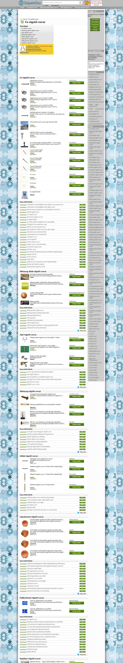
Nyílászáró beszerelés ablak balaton (37, 327)
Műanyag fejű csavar (95, 242)
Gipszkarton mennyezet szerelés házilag (38, 591)
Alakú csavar (93, 336)
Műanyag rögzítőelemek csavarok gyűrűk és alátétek (45, 404)
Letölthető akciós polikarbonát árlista (37, 646)
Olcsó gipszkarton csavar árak (35, 571)
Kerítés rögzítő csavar (95, 208)
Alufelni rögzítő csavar (95, 193)
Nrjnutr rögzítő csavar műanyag (35, 439)
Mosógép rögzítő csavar (95, 190)
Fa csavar (33, 174)
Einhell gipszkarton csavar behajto (36, 581)
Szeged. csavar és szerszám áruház (36, 244)
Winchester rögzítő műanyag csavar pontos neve (40, 434)
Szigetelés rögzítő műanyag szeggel (37, 449)
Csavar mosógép (93, 377)
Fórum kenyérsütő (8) (95, 89)
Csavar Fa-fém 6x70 (36, 166)
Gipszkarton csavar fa (36, 80)
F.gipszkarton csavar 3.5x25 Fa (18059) (41, 91)
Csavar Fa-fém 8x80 (36, 158)
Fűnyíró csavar (93, 372)
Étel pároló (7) (93, 119)
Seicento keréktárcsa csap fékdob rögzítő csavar (40, 377)
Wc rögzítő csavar (32, 214)
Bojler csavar (93, 338)
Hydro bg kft (30, 259)
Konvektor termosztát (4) (96, 97)
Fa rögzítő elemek (35, 191)
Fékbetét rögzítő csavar (95, 224)
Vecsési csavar (93, 375)
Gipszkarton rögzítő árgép (34, 568)
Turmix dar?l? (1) (94, 111)
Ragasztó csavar (93, 324)
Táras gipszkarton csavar (96, 286)
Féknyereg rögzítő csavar (96, 227)
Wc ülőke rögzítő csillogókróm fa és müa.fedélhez (41, 222)
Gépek (22, 7)
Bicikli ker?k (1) (93, 77)
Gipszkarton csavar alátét (96, 288)
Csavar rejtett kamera (95, 321)
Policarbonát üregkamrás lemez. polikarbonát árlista (41, 636)
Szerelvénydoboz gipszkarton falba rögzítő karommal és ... (47, 519)
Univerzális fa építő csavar (34, 247)
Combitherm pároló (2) (95, 116)
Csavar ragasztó (93, 326)
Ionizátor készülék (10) (95, 124)
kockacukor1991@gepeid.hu (33, 49)
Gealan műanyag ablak (36, 292)
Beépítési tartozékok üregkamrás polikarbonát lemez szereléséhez (45, 622)
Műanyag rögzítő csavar (82, 7)
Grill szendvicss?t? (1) (95, 79)
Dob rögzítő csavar (94, 157)
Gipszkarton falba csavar (96, 291)
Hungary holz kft (31, 254)
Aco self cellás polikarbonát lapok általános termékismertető (43, 627)
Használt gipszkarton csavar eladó (36, 576)
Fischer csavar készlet (95, 319)
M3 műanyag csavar (94, 257)
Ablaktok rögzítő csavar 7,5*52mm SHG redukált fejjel (46, 466)
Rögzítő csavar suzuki (33, 382)
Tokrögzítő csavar (32, 237)
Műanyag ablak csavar (95, 239)
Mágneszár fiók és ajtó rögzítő (39, 362)
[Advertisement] (51, 14)
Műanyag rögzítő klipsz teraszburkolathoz (38, 446)
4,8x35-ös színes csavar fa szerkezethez (41, 132)
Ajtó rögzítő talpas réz (33, 374)
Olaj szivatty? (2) (94, 84)
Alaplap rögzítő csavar (95, 165)
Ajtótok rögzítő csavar (33, 212)
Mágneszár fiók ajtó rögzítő (38, 356)
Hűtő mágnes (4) (94, 114)
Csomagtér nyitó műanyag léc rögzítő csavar (43, 394)
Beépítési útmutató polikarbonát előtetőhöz (39, 631)
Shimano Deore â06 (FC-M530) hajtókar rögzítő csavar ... (48, 661)
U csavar (91, 333)
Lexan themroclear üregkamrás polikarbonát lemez (41, 624)
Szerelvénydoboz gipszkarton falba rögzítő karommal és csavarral (45, 566)
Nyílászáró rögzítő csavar (96, 206)
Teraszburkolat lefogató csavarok (36, 266)
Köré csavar (92, 343)
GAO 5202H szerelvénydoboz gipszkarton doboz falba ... (46, 540)
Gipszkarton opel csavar (96, 293)
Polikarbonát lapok (32, 649)
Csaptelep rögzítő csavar (96, 170)
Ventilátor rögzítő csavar (96, 175)
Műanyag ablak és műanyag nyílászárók (38, 313)
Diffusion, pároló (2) (95, 99)
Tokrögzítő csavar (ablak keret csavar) (41, 459)
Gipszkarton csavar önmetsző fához (36, 232)
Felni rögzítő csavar (94, 232)
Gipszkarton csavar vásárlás (34, 578)
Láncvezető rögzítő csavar (96, 215)
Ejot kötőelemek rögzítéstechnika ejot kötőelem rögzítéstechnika (44, 251)
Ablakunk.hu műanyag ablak (35, 320)
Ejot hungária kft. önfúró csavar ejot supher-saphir (41, 229)
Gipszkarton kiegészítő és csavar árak (37, 573)
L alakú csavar (93, 346)
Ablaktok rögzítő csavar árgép (35, 502)
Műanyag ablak (34, 301)
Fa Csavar (33, 183)
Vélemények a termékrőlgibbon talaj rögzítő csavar (41, 207)
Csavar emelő (93, 367)
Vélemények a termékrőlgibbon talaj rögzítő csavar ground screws (45, 204)
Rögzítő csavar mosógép (96, 234)
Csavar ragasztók (31, 239)
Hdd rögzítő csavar (94, 160)
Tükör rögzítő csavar (95, 177)
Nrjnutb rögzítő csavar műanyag (36, 436)
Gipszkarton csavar (32, 583)
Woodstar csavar (31, 249)
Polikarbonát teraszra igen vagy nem (37, 641)
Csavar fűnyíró (93, 365)
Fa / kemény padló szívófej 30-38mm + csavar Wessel (45, 142)
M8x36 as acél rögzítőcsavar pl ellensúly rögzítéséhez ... (46, 411)
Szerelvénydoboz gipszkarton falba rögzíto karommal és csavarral (45, 588)
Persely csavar (93, 348)
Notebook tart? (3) (94, 74)
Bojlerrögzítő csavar (94, 351)
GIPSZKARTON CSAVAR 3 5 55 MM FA (42, 112)
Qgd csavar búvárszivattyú (93, 359)
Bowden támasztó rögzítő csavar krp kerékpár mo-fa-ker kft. (43, 209)
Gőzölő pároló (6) (94, 121)
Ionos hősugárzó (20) (95, 94)
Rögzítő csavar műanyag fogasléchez (37, 441)
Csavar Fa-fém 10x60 (36, 150)
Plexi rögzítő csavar (94, 162)
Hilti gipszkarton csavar (95, 300)
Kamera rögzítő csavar (95, 167)
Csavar (25, 19)
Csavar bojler (93, 370)
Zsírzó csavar (93, 341)
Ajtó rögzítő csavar (66, 7)
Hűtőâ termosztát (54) (96, 109)
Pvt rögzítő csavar (32, 505)
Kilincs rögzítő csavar (95, 229)
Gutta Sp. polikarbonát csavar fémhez (41, 600)
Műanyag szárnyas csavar (96, 277)
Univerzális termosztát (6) (96, 102)
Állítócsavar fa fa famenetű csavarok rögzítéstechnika (41, 261)
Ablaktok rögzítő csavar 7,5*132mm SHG (42, 484)
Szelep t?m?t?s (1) (94, 82)
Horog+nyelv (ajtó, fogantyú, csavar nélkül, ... (43, 345)
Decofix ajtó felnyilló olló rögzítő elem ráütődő (40, 372)
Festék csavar (93, 380)
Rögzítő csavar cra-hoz (33, 384)
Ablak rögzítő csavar (27, 36)
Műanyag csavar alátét (95, 266)
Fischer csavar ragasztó (95, 260)
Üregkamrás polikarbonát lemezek (36, 639)
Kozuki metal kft (31, 256)
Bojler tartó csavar (94, 328)
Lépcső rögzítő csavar (33, 322)
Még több (83, 330)
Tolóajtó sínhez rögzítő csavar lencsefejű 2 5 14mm (44, 337)
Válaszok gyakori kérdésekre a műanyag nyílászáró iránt (42, 325)
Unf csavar (92, 331)
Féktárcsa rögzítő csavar (96, 220)
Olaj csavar (92, 356)
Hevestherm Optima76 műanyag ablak (41, 274)
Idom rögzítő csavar (94, 217)
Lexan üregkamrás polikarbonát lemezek (38, 629)
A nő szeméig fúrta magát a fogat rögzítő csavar (40, 500)
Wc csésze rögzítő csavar (96, 172)
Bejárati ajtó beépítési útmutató (35, 264)
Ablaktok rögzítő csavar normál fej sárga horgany (40, 497)
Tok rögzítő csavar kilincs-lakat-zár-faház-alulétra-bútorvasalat (44, 379)
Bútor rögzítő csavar (95, 199)
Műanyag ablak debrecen (34, 315)
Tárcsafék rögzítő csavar (96, 184)
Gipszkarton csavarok (33, 586)
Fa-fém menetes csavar (33, 242)
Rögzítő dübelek (31, 651)
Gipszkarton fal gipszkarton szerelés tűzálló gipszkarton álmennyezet (46, 563)
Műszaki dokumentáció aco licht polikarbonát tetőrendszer (43, 634)
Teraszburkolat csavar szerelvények (36, 234)
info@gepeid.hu (24, 52)
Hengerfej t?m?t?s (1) (95, 87)
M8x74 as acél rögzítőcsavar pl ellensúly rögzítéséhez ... (46, 422)
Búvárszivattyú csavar (95, 362)
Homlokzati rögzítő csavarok (35, 217)
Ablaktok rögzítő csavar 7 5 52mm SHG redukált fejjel (46, 474)
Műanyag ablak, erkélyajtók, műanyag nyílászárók (45, 282)
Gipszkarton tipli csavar (95, 252)
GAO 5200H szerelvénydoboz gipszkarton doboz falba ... (46, 530)
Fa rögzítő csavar (32, 7)
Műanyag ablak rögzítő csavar (49, 7)
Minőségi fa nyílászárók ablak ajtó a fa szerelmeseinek (42, 510)
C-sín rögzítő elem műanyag (35, 444)
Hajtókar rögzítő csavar (28, 43)
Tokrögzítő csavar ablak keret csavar (37, 224)
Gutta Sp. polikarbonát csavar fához (40, 609)
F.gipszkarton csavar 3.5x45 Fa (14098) (41, 98)
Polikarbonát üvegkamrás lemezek (36, 644)
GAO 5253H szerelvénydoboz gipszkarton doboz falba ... (46, 550)
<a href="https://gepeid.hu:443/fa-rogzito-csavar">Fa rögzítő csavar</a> (96, 66)
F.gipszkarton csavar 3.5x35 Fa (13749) (41, 105)
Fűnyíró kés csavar (94, 353)
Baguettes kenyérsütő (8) (96, 92)
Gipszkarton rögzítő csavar (29, 38)
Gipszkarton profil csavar (96, 255)
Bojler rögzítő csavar (95, 222)
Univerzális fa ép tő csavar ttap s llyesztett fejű (43, 122)
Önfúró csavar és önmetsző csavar (36, 227)
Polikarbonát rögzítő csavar (29, 40)
